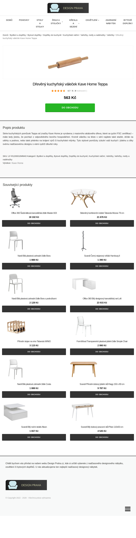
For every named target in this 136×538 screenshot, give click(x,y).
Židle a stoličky (56, 21)
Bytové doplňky (34, 35)
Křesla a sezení (73, 23)
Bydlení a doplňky (18, 35)
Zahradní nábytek (111, 21)
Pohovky (24, 20)
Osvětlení (91, 20)
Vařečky (110, 35)
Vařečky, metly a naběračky (93, 35)
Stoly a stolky (40, 23)
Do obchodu (70, 107)
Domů (9, 20)
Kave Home (17, 163)
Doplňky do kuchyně (52, 35)
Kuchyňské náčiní (71, 35)
